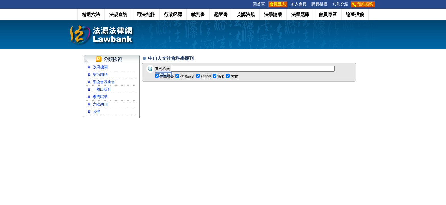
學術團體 (100, 74)
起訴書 (221, 14)
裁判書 (198, 14)
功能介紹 (340, 4)
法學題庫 (300, 14)
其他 (96, 111)
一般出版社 (102, 89)
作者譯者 (187, 76)
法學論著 (273, 14)
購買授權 (319, 4)
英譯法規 (246, 14)
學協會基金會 (104, 82)
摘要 (221, 76)
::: (248, 4)
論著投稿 (355, 14)
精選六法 (91, 14)
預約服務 (365, 4)
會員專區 (328, 14)
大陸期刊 (100, 104)
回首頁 (259, 4)
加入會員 (299, 4)
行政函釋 (173, 14)
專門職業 (100, 97)
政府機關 (100, 67)
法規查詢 (118, 14)
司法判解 (146, 14)
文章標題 (167, 76)
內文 (234, 76)
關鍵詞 (206, 76)
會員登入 (278, 4)
